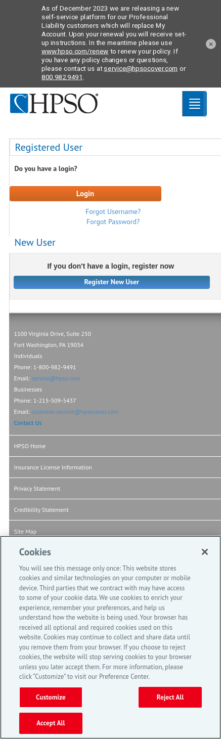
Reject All (170, 697)
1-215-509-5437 (54, 400)
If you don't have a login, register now (110, 266)
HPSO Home (30, 446)
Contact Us (28, 422)
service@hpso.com (55, 378)
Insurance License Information (53, 467)
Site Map (25, 531)
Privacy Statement (37, 488)
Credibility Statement (41, 509)
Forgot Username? (113, 211)
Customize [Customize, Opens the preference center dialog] (51, 697)
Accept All (50, 723)
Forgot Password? (113, 221)
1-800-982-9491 (54, 367)
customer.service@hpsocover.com (74, 411)
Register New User (111, 281)
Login (85, 193)
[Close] (205, 552)
